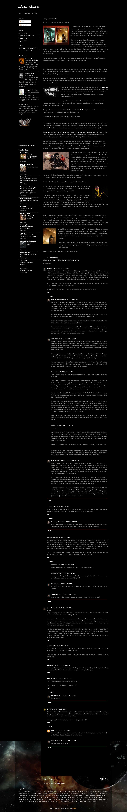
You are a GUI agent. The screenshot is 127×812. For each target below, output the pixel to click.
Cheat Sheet (27, 13)
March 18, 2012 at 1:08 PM (67, 573)
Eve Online (50, 260)
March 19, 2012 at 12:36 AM (63, 678)
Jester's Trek (23, 269)
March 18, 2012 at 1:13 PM (64, 608)
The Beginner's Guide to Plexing (28, 48)
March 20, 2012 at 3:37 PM (68, 594)
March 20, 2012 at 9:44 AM (62, 730)
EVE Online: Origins (24, 33)
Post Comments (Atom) (58, 784)
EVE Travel (23, 207)
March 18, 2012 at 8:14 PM (65, 584)
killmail (50, 128)
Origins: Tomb (23, 38)
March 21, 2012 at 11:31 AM (70, 460)
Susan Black (54, 339)
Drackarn (49, 268)
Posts (22, 21)
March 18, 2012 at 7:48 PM (68, 339)
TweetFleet (75, 260)
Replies (51, 296)
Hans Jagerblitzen (56, 300)
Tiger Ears (23, 233)
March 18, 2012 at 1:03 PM (62, 537)
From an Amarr (23, 105)
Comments (23, 25)
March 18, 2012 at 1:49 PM (70, 300)
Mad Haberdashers (26, 198)
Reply (48, 292)
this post (105, 87)
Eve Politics (57, 260)
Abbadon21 (50, 665)
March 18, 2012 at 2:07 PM (62, 665)
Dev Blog (34, 13)
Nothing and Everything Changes (30, 217)
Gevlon (49, 709)
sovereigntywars (25, 253)
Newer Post (47, 779)
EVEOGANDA (24, 153)
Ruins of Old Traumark (27, 208)
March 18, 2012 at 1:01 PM (62, 507)
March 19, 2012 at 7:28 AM (65, 425)
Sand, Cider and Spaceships (28, 241)
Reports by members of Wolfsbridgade (55, 132)
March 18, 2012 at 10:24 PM (64, 372)
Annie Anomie (51, 678)
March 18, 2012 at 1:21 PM (62, 646)
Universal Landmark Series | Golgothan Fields (31, 156)
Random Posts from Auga (27, 187)
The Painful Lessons (32, 167)
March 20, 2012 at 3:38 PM (68, 695)
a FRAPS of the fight (82, 110)
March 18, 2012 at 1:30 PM (70, 522)
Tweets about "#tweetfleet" (27, 146)
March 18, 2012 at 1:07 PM (66, 565)
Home (19, 13)
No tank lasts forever (26, 270)
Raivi (52, 730)
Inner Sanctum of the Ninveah (26, 165)
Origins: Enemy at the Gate (26, 36)
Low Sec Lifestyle (25, 213)
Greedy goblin (24, 225)
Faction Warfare (66, 260)
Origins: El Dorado (24, 41)
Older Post (104, 779)
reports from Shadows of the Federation (83, 132)
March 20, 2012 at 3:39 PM (68, 741)
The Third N (23, 261)
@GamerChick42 (28, 7)
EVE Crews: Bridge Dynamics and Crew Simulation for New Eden (28, 180)
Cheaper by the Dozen (31, 90)
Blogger (74, 808)
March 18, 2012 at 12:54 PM (61, 268)
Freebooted (23, 177)
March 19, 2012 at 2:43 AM (59, 709)
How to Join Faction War (26, 51)
